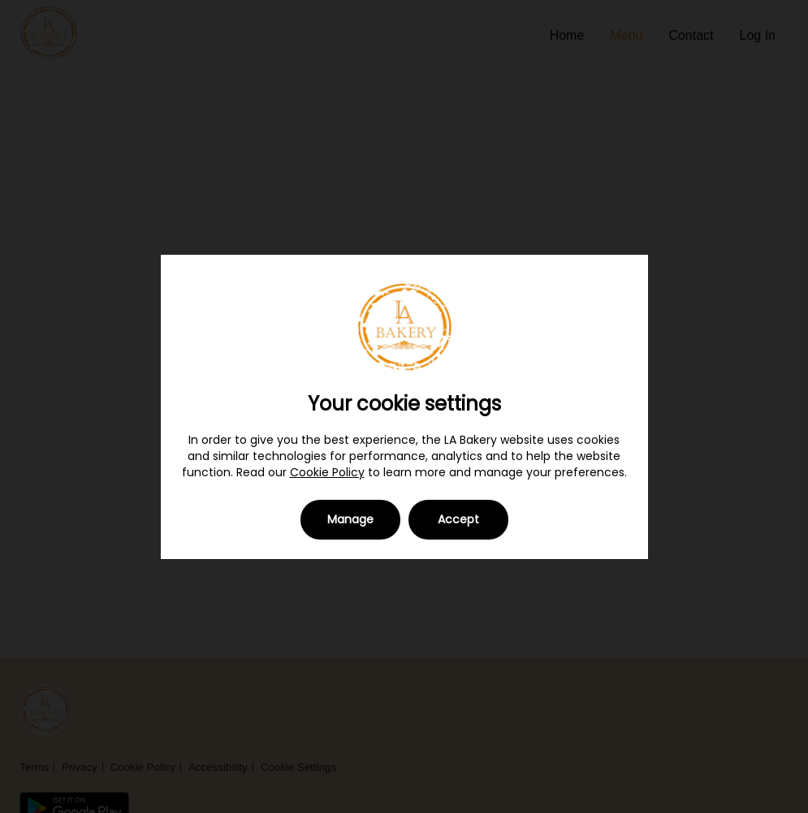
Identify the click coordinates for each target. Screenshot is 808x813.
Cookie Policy (327, 472)
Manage (350, 519)
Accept (458, 519)
